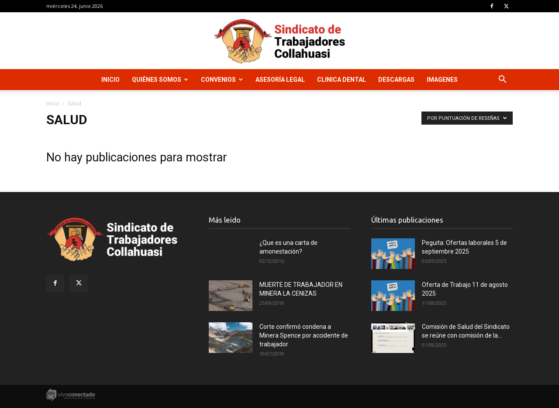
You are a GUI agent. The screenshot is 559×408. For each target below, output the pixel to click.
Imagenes (442, 79)
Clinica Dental (341, 79)
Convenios (222, 79)
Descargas (396, 79)
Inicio (110, 79)
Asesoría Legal (280, 79)
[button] (502, 80)
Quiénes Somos (160, 79)
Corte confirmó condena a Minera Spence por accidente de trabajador (303, 335)
